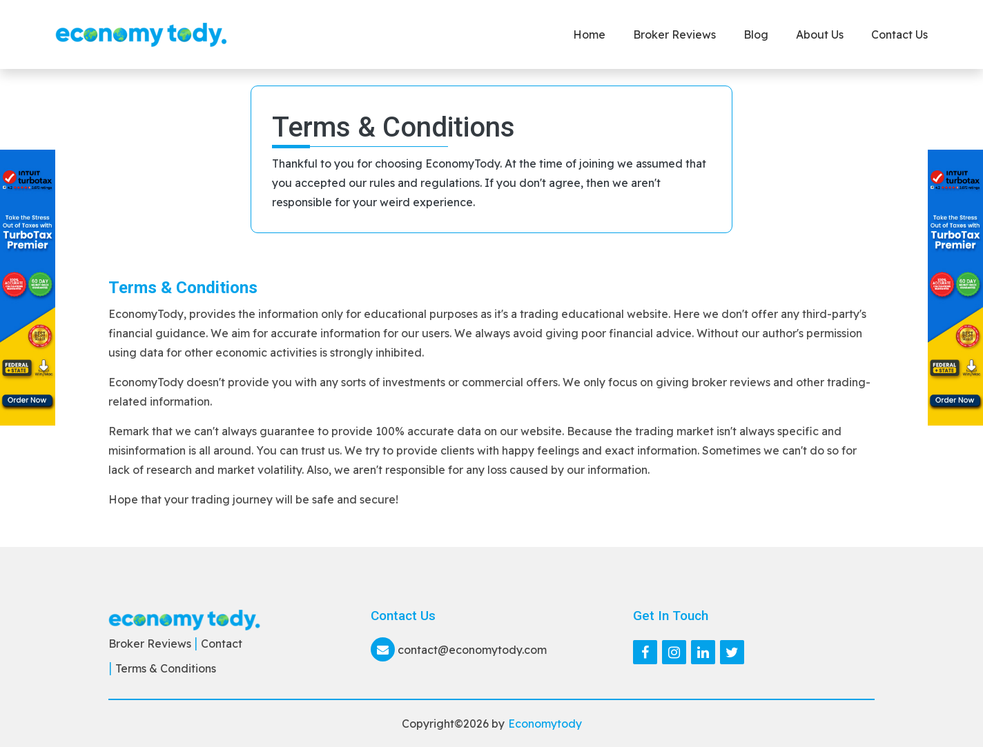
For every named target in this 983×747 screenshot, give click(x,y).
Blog (755, 34)
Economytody (545, 723)
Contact (221, 643)
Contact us (899, 34)
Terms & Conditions (165, 668)
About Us (820, 34)
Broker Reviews (674, 34)
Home (589, 34)
